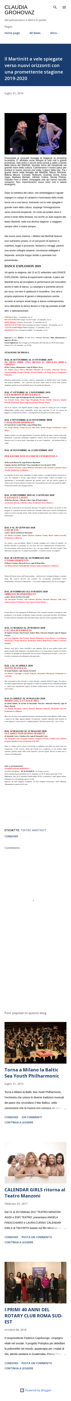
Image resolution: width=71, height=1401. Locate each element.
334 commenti (32, 1117)
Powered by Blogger (35, 1390)
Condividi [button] (11, 836)
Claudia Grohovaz (19, 9)
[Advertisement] (35, 975)
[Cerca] (55, 7)
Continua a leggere (19, 1122)
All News (35, 33)
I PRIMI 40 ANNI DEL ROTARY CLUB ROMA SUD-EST (34, 1315)
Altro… (54, 33)
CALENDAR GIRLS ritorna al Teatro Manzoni (35, 1192)
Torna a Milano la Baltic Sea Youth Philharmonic (32, 1072)
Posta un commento (37, 1237)
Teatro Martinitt (33, 830)
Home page (12, 33)
